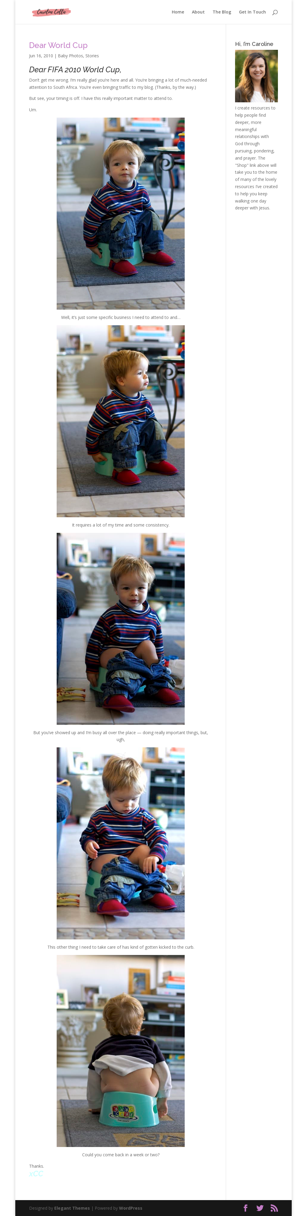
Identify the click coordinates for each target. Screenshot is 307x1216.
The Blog (222, 12)
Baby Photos (70, 56)
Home (178, 12)
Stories (92, 56)
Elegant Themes (72, 1208)
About (198, 12)
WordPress (130, 1208)
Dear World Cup (58, 45)
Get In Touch (252, 12)
